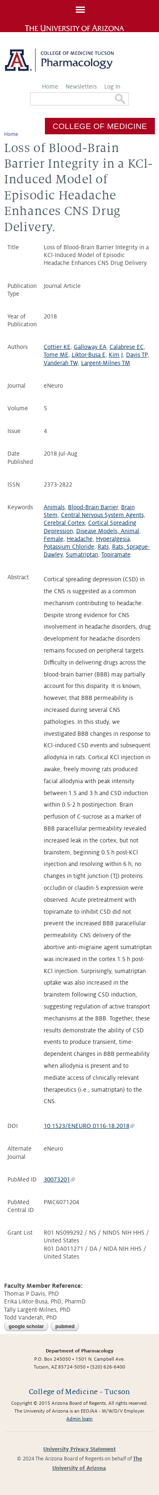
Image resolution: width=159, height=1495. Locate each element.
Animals (54, 507)
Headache (80, 539)
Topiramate (116, 554)
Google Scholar (26, 1326)
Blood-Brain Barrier (93, 507)
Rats (103, 546)
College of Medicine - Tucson (79, 1392)
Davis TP (136, 354)
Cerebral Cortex (64, 522)
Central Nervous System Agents (102, 515)
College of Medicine (100, 126)
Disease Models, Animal (107, 531)
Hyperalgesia (113, 539)
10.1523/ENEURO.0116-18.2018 (89, 1126)
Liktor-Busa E (88, 354)
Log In (112, 86)
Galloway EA (90, 347)
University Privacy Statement (79, 1449)
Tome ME (56, 354)
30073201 (59, 1179)
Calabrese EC (127, 347)
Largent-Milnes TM (105, 363)
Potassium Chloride (69, 546)
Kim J (116, 354)
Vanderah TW (61, 363)
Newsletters (81, 86)
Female (53, 539)
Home (50, 86)
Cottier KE (57, 347)
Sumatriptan (82, 554)
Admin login (79, 1419)
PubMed (65, 1326)
